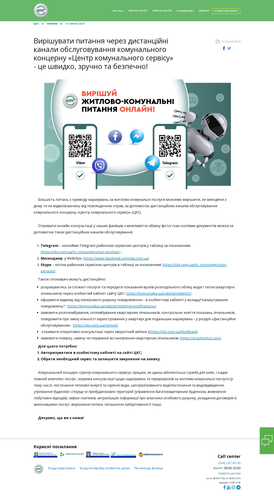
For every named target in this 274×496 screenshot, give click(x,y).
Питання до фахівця (148, 468)
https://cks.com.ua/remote (95, 325)
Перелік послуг (138, 10)
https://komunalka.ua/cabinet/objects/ (158, 293)
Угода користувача (61, 468)
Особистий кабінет (226, 10)
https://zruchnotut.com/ (200, 338)
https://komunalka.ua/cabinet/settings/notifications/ (111, 306)
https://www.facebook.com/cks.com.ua (115, 258)
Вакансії (204, 10)
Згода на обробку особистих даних (105, 468)
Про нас (118, 10)
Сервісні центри (162, 10)
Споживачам (185, 10)
